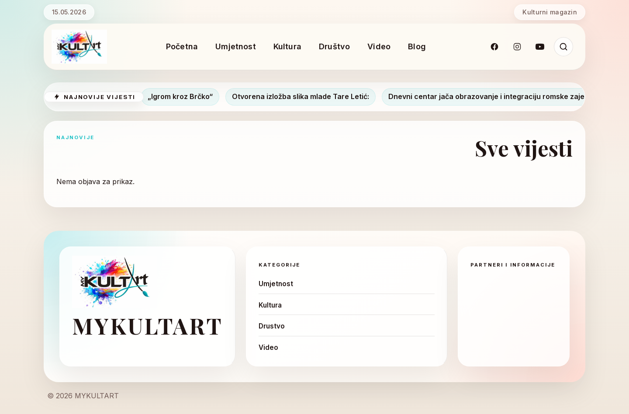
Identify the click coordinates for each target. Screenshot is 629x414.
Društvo (334, 46)
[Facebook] (494, 46)
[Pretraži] (563, 46)
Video (379, 46)
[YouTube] (540, 46)
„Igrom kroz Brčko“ (183, 96)
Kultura (287, 46)
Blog (417, 46)
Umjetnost (235, 46)
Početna (182, 46)
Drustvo (272, 326)
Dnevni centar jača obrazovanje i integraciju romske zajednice (499, 96)
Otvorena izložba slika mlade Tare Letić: (304, 96)
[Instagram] (517, 46)
